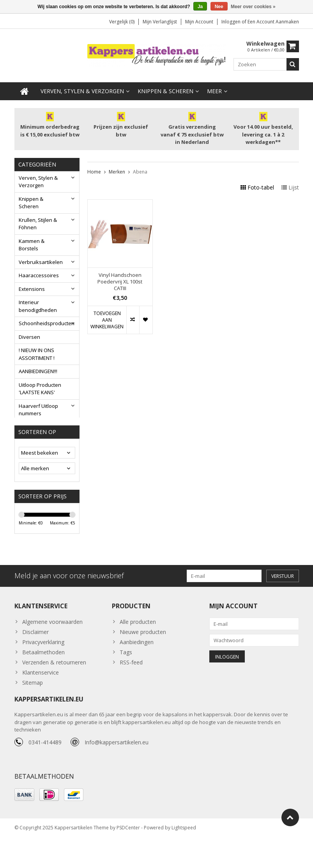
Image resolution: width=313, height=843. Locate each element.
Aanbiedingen (137, 646)
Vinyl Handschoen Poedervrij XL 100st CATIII (119, 282)
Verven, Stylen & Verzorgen (82, 91)
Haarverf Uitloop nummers (38, 410)
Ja (200, 6)
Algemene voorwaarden (52, 626)
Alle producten (138, 626)
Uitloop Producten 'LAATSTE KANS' (40, 389)
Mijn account (199, 21)
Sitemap (32, 687)
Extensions (32, 289)
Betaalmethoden (43, 657)
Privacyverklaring (43, 646)
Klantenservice (40, 677)
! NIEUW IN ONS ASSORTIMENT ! (37, 354)
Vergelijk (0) (121, 21)
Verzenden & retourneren (54, 667)
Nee (219, 6)
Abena (140, 171)
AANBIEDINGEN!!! (38, 371)
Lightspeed (184, 833)
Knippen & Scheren (165, 91)
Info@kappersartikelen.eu (117, 747)
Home (94, 171)
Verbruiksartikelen (41, 262)
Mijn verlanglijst (160, 21)
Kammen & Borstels (31, 245)
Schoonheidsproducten (46, 323)
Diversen (29, 337)
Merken (117, 171)
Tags (126, 657)
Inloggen (231, 21)
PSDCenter (128, 833)
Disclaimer (35, 636)
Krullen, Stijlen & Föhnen (38, 224)
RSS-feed (131, 667)
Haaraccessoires (39, 275)
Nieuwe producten (143, 636)
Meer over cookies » (253, 6)
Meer (214, 91)
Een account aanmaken (273, 21)
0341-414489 (45, 747)
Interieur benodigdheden (38, 306)
